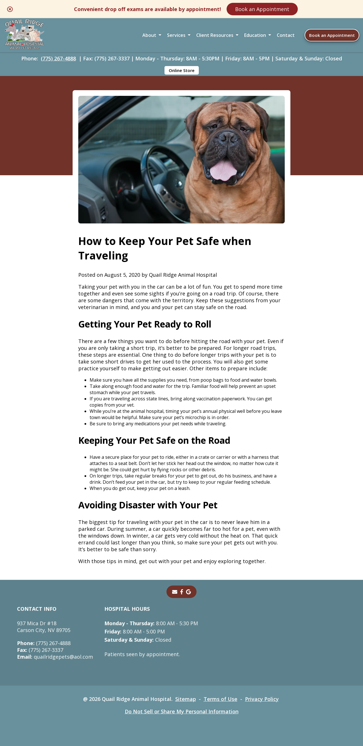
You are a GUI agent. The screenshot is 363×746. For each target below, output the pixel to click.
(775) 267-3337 (40, 649)
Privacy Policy (262, 699)
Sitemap (185, 699)
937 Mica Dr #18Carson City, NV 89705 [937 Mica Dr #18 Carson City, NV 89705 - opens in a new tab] (43, 626)
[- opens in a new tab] (181, 591)
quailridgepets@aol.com (55, 656)
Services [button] (176, 35)
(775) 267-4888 (58, 58)
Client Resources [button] (214, 35)
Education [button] (255, 35)
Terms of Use (220, 699)
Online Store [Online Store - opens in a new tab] (182, 70)
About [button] (149, 35)
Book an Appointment (262, 9)
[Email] (174, 591)
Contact (286, 35)
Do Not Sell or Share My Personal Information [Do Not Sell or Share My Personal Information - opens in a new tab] (182, 711)
